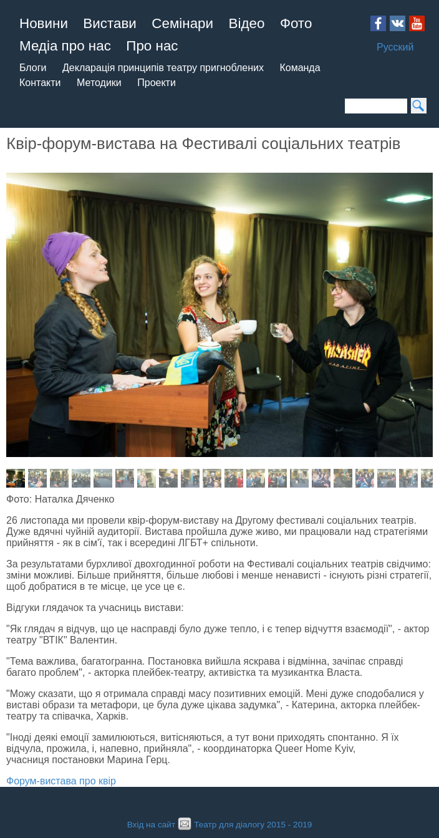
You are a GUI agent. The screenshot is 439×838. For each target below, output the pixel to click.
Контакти (40, 82)
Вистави (110, 23)
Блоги (33, 67)
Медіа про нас (65, 46)
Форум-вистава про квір (61, 781)
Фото (296, 23)
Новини (43, 23)
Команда (299, 67)
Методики (99, 82)
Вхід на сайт (151, 824)
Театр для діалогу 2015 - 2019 (243, 824)
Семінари (182, 23)
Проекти (156, 82)
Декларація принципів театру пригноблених (163, 67)
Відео (247, 23)
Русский (395, 47)
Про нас (152, 46)
